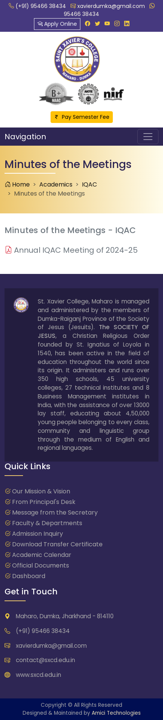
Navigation (25, 136)
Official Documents (40, 565)
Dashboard (28, 576)
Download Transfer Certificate (57, 544)
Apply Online (57, 24)
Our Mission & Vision (41, 491)
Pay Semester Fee (81, 117)
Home (17, 184)
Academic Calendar (41, 554)
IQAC (89, 184)
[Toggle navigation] (147, 136)
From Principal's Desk (43, 502)
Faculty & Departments (47, 523)
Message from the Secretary (55, 512)
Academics (55, 184)
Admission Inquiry (37, 533)
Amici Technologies (116, 713)
